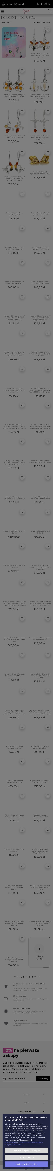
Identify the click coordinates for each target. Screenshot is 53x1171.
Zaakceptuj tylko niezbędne (26, 1150)
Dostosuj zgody (26, 1157)
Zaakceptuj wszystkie (26, 1164)
